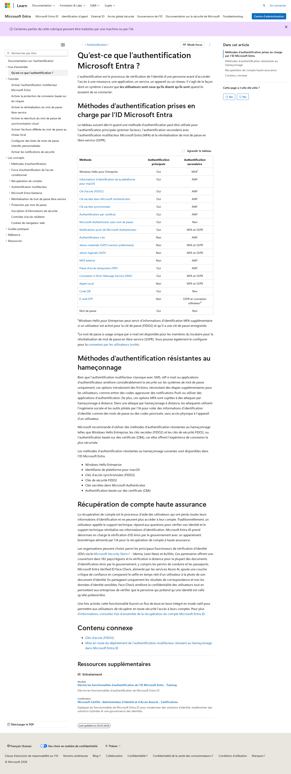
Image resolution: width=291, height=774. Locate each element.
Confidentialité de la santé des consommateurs (182, 756)
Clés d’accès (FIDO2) (99, 637)
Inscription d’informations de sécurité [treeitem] (34, 211)
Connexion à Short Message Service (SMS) (105, 276)
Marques (257, 756)
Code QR (85, 291)
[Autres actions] (209, 44)
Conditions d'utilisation (233, 756)
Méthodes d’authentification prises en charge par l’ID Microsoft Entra (253, 54)
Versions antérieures (75, 756)
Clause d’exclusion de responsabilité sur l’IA (31, 756)
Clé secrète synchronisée (94, 207)
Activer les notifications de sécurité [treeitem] (32, 152)
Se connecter (278, 5)
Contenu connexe (236, 75)
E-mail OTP (86, 299)
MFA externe (87, 260)
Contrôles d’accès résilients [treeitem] (28, 217)
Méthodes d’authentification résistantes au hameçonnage (251, 63)
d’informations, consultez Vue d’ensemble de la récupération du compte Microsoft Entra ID (141, 614)
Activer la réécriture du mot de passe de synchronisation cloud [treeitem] (36, 120)
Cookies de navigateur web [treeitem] (28, 223)
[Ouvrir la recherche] (264, 5)
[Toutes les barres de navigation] (81, 44)
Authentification (97, 45)
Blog (95, 756)
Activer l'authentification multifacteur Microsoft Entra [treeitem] (34, 87)
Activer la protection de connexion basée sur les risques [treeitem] (38, 98)
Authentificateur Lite (92, 237)
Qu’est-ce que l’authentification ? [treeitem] (32, 73)
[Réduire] (63, 44)
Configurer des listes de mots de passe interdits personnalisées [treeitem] (35, 143)
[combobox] (36, 53)
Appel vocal (86, 283)
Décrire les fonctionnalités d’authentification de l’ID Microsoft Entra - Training (127, 685)
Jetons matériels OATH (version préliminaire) (106, 245)
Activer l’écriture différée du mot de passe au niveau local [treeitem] (39, 132)
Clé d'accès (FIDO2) (91, 191)
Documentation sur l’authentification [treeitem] (31, 61)
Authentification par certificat (97, 214)
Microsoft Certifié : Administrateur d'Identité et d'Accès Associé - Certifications (128, 702)
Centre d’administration (269, 16)
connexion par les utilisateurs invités (113, 344)
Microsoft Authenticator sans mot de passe (106, 222)
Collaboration (114, 756)
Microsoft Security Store (111, 554)
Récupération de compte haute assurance (251, 70)
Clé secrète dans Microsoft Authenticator (104, 199)
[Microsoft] (7, 5)
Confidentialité (136, 756)
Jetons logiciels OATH (92, 253)
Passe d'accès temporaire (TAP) (98, 268)
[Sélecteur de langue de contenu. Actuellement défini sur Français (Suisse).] (19, 746)
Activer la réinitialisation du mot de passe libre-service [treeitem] (36, 109)
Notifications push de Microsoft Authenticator (107, 230)
